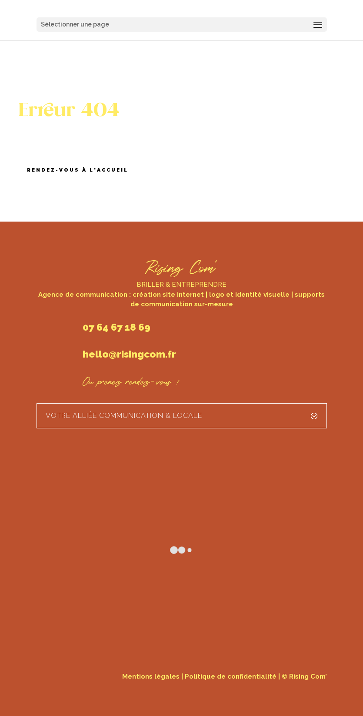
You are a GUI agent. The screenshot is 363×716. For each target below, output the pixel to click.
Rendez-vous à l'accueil (77, 170)
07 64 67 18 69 (116, 327)
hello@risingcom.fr (129, 354)
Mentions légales (151, 676)
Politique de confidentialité (230, 676)
